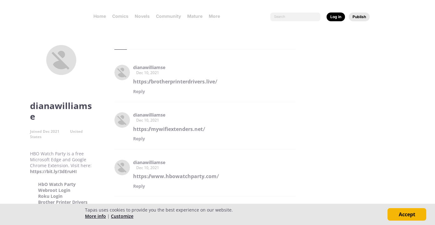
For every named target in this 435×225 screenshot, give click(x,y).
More (216, 16)
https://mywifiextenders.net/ (169, 129)
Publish (359, 16)
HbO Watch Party (57, 184)
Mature (194, 16)
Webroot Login (54, 190)
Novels (142, 16)
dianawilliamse (149, 67)
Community (168, 16)
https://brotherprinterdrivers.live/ (175, 81)
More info (95, 216)
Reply (139, 91)
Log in (335, 16)
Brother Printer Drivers (63, 202)
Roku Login (50, 196)
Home (99, 16)
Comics (120, 16)
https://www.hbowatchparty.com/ (176, 176)
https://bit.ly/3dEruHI (53, 171)
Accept (407, 214)
